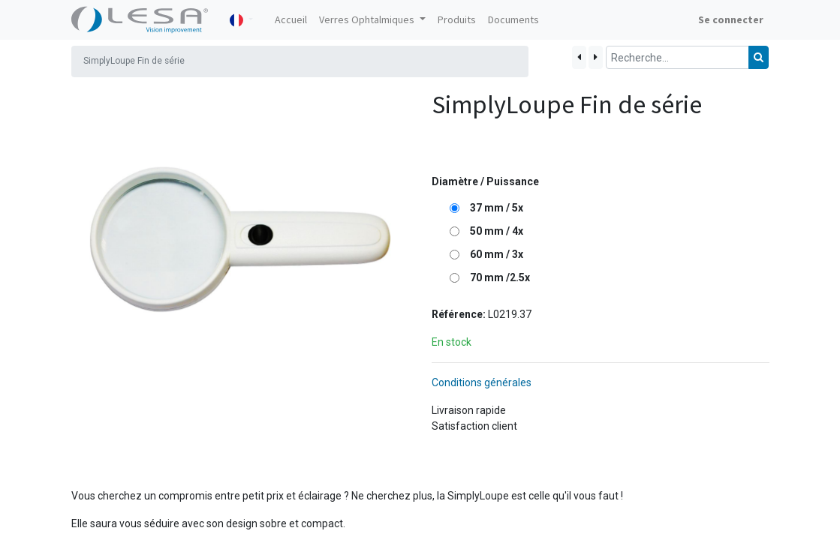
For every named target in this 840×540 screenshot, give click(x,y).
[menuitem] (291, 20)
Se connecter (730, 19)
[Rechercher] (758, 57)
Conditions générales (481, 382)
